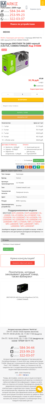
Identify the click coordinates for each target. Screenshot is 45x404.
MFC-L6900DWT (27, 226)
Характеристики (36, 89)
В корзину (22, 100)
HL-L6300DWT (19, 219)
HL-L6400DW (32, 219)
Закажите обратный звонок (22, 263)
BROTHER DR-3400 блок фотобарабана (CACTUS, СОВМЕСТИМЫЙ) (22, 298)
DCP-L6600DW (31, 213)
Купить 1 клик (22, 112)
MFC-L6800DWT (26, 224)
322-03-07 (13, 18)
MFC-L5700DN (20, 221)
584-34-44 (13, 11)
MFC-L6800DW (12, 224)
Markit (3, 38)
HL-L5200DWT (19, 217)
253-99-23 (13, 15)
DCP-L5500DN (18, 213)
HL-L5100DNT (30, 215)
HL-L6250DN (32, 217)
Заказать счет (22, 117)
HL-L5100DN (17, 215)
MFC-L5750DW (34, 221)
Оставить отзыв (39, 160)
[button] (15, 63)
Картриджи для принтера (15, 38)
